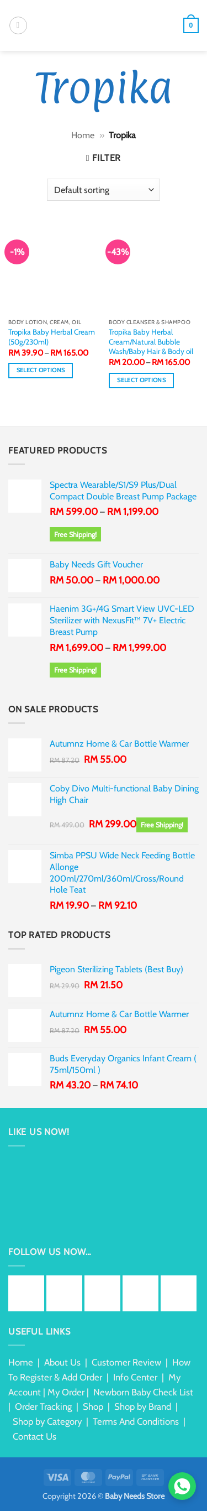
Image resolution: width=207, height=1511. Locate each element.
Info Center (135, 1377)
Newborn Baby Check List (143, 1392)
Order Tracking (43, 1406)
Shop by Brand (142, 1406)
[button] (18, 25)
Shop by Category (47, 1421)
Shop (93, 1406)
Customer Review (126, 1362)
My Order (65, 1392)
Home (82, 135)
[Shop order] (103, 190)
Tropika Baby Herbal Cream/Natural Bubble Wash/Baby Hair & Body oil (151, 341)
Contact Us (34, 1436)
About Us (62, 1362)
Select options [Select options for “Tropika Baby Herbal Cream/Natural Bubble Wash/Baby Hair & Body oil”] (141, 380)
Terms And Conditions (136, 1421)
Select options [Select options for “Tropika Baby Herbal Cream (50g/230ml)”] (41, 370)
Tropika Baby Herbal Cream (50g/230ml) (51, 336)
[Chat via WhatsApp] (182, 1486)
